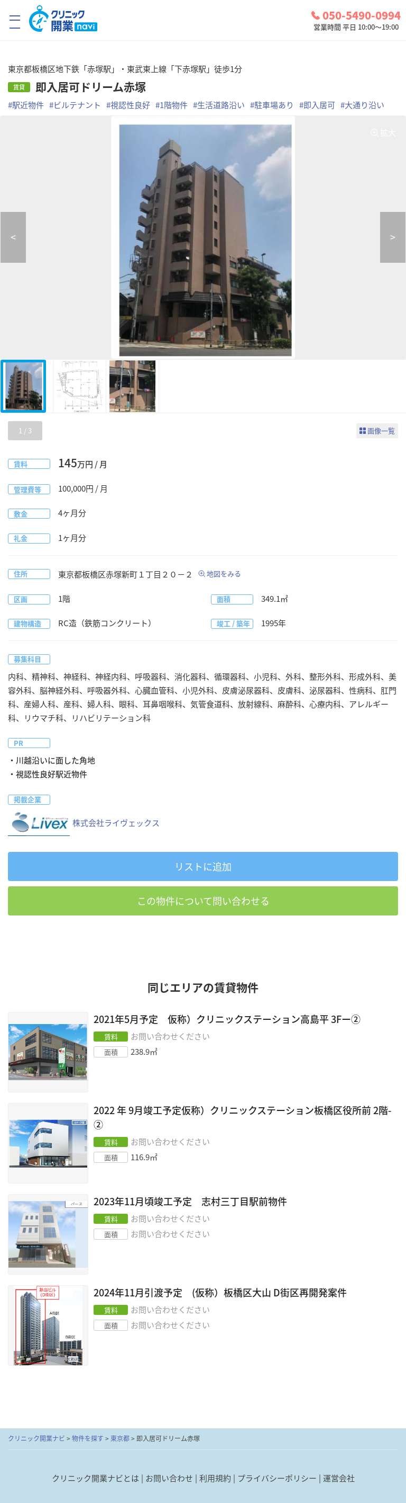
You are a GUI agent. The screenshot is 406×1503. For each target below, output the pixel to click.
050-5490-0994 (356, 15)
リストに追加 (203, 866)
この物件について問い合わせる (203, 901)
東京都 (120, 1438)
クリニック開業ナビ (36, 1438)
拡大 (388, 132)
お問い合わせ (169, 1478)
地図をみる (224, 573)
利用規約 (215, 1478)
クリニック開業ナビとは (95, 1478)
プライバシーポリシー (277, 1478)
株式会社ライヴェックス (84, 823)
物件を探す (88, 1438)
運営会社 (339, 1478)
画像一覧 (381, 430)
